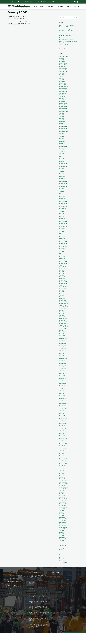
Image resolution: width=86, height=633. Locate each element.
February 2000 (63, 498)
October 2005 (62, 385)
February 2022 (63, 63)
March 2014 (62, 216)
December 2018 (63, 126)
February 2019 (62, 123)
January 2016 (62, 180)
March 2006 (62, 377)
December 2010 (63, 281)
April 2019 (61, 120)
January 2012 (62, 260)
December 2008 (63, 322)
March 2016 (62, 176)
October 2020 (62, 90)
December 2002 (63, 442)
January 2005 (62, 400)
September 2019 (63, 111)
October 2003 (62, 425)
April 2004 (62, 415)
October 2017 (62, 148)
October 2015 (62, 185)
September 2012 (63, 246)
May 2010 (61, 293)
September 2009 (63, 307)
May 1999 (61, 514)
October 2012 (62, 245)
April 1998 (61, 535)
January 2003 (62, 440)
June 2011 (61, 271)
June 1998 (61, 532)
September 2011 (63, 266)
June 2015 (61, 191)
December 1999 (63, 502)
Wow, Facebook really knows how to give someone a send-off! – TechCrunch (38, 619)
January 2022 (62, 64)
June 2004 (62, 412)
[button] (75, 2)
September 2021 (63, 71)
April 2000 (62, 495)
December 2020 (63, 86)
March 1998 (62, 537)
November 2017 (63, 146)
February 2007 (63, 358)
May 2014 (61, 213)
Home (35, 6)
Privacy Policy (11, 590)
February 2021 (62, 83)
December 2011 (63, 261)
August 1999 (62, 509)
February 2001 (62, 478)
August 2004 (62, 408)
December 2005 (63, 382)
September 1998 (63, 527)
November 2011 (63, 263)
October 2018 (62, 130)
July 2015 (61, 190)
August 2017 (62, 151)
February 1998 (62, 539)
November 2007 (63, 343)
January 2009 (62, 320)
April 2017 (61, 158)
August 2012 (62, 248)
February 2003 (63, 438)
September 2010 (63, 286)
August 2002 (62, 448)
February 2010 (62, 298)
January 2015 (62, 200)
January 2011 (62, 280)
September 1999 (63, 507)
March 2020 (62, 101)
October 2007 (62, 345)
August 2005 (62, 388)
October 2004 (62, 405)
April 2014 (61, 215)
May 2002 (61, 453)
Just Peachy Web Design (73, 630)
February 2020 (63, 103)
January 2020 (62, 105)
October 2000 (62, 485)
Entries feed (62, 558)
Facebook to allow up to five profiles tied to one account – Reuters (38, 591)
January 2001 (62, 480)
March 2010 (62, 297)
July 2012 (61, 250)
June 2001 (61, 472)
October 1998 (62, 525)
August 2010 (62, 288)
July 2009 (61, 310)
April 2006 (62, 375)
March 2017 (62, 160)
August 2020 (62, 93)
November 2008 (63, 323)
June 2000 (62, 492)
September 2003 (63, 427)
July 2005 (61, 390)
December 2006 (63, 362)
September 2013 (63, 226)
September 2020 (63, 91)
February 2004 (63, 418)
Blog (68, 6)
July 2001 (61, 470)
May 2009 (61, 313)
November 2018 (63, 128)
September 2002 (63, 447)
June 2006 (62, 372)
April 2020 (62, 100)
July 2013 (61, 230)
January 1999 (62, 520)
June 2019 (61, 116)
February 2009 (63, 318)
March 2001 (62, 477)
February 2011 (62, 278)
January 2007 (62, 360)
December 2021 (63, 66)
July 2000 (61, 490)
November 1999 (63, 503)
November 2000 (63, 483)
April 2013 (61, 235)
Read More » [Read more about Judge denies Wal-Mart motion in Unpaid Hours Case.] (11, 26)
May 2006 (61, 373)
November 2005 (63, 383)
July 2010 (61, 290)
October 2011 (62, 265)
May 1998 (61, 534)
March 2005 (62, 397)
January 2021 (62, 85)
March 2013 (62, 236)
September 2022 (63, 56)
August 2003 (62, 428)
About (42, 6)
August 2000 (62, 488)
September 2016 (63, 166)
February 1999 (62, 519)
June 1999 (61, 512)
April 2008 (62, 335)
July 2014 (61, 210)
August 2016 (62, 168)
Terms (9, 588)
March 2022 (62, 61)
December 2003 (63, 422)
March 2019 (62, 121)
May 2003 (61, 433)
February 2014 (62, 218)
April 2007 (62, 355)
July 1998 (61, 530)
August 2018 (62, 133)
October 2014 (62, 205)
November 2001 (63, 463)
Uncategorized (63, 548)
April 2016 (61, 175)
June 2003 (62, 432)
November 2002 (63, 443)
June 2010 (61, 292)
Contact (76, 6)
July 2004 (61, 410)
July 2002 (61, 450)
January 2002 (62, 460)
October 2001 (62, 465)
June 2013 (61, 231)
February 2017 (62, 161)
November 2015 (63, 183)
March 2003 (62, 437)
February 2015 (62, 198)
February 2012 (62, 258)
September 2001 (63, 467)
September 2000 (63, 487)
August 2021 (62, 73)
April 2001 (61, 475)
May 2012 (61, 253)
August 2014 (62, 208)
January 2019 (62, 125)
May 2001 (61, 473)
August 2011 (62, 268)
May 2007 (61, 353)
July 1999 (61, 510)
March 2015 (62, 196)
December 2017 (63, 145)
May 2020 (61, 98)
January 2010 (62, 300)
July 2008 (61, 330)
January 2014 (62, 220)
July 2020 (61, 95)
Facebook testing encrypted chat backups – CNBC (37, 576)
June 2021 (61, 76)
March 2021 (62, 81)
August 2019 (62, 113)
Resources (51, 6)
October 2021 (62, 69)
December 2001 (63, 462)
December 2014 (63, 201)
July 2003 (61, 430)
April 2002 (62, 455)
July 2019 (61, 115)
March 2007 (62, 357)
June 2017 (61, 155)
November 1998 (63, 524)
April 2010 (61, 295)
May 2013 (61, 233)
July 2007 (61, 350)
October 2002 (62, 445)
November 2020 (63, 88)
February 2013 (62, 238)
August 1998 (62, 529)
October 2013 (62, 225)
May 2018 (61, 138)
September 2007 (63, 347)
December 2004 (63, 402)
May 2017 (61, 156)
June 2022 (61, 58)
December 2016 (63, 163)
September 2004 (63, 407)
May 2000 (61, 493)
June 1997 (61, 540)
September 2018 (63, 131)
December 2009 (63, 302)
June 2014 (61, 211)
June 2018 (61, 136)
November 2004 (63, 403)
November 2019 (63, 108)
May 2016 (61, 173)
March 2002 (62, 457)
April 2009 (62, 315)
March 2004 (62, 417)
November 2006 (63, 363)
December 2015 (63, 181)
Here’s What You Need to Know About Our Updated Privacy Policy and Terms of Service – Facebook (39, 625)
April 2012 (61, 255)
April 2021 (61, 80)
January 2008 (62, 340)
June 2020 (62, 96)
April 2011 (61, 275)
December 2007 (63, 342)
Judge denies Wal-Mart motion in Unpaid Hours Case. (19, 17)
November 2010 (63, 283)
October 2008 (62, 325)
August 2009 (62, 308)
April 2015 (61, 195)
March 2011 (62, 276)
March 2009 (62, 317)
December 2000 (63, 482)
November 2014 (63, 203)
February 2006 (63, 378)
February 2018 (62, 143)
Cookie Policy (11, 593)
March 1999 (62, 517)
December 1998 (63, 522)
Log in (61, 557)
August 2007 (62, 348)
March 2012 (62, 256)
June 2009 (62, 312)
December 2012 (63, 241)
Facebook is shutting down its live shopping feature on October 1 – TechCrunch (68, 30)
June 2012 (61, 251)
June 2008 (62, 332)
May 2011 (61, 273)
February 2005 (63, 398)
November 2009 (63, 303)
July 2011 (61, 270)
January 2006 (62, 380)
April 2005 (62, 395)
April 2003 (62, 435)
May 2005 (61, 393)
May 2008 (61, 333)
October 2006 (62, 365)
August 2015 (62, 188)
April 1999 (61, 515)
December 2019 (63, 106)
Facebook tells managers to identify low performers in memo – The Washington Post (68, 43)
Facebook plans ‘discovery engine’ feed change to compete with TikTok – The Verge (39, 613)
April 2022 (61, 59)
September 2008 (63, 327)
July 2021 (61, 74)
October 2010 (62, 285)
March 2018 (62, 141)
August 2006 (62, 368)
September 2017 (63, 150)
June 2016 (61, 171)
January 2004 (62, 420)
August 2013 (62, 228)
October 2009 (62, 305)
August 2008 (62, 328)
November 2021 (63, 68)
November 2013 (63, 223)
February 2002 (63, 458)
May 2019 (61, 118)
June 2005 (62, 392)
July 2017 (61, 153)
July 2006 (61, 370)
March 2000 (62, 497)
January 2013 (62, 240)
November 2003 (63, 423)
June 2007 (62, 352)
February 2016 (62, 178)
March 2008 (62, 337)
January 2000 (62, 500)
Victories (60, 6)
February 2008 (63, 338)
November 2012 (63, 243)
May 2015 (61, 193)
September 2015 (63, 186)
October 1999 (62, 505)
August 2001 (62, 468)
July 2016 (61, 170)
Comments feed (63, 560)
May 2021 (61, 78)
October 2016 (62, 165)
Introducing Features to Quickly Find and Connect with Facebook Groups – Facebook (38, 607)
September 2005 (63, 387)
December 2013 (63, 221)
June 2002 (62, 452)
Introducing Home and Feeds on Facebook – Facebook (37, 587)
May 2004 (61, 413)
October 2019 (62, 110)
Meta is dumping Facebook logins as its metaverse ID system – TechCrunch (38, 602)
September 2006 (63, 367)
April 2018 (61, 140)
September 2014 (63, 206)
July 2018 (61, 135)
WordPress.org (63, 562)
